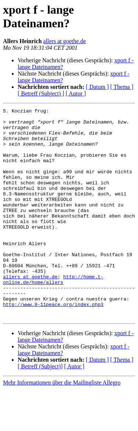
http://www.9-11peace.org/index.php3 (53, 344)
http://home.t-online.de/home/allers (53, 314)
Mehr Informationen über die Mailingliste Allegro (61, 424)
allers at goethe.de (64, 41)
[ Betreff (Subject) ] (41, 93)
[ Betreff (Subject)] (40, 408)
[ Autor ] (76, 93)
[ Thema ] (122, 87)
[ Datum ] (97, 87)
